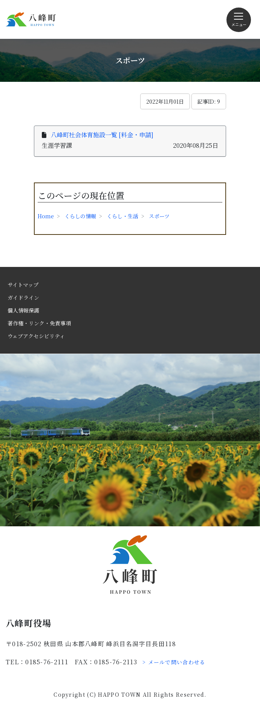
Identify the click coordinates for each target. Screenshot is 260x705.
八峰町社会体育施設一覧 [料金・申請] (102, 134)
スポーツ (159, 216)
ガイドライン (23, 297)
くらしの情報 (80, 216)
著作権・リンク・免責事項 (39, 323)
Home (46, 216)
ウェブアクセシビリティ (36, 336)
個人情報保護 (23, 310)
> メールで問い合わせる (174, 662)
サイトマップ (23, 284)
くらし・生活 (122, 216)
